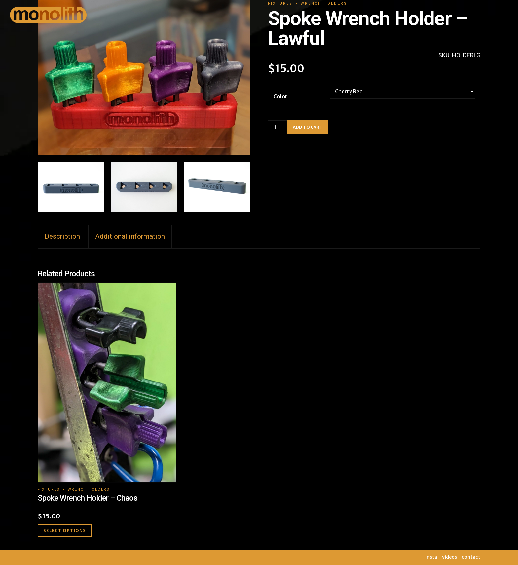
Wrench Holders (89, 489)
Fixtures (49, 489)
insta (431, 557)
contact (471, 557)
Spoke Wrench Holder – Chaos (87, 498)
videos (449, 557)
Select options (64, 530)
